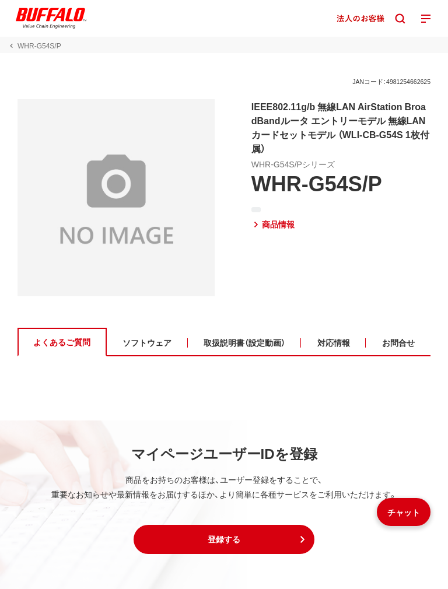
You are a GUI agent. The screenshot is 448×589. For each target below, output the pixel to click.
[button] (224, 539)
